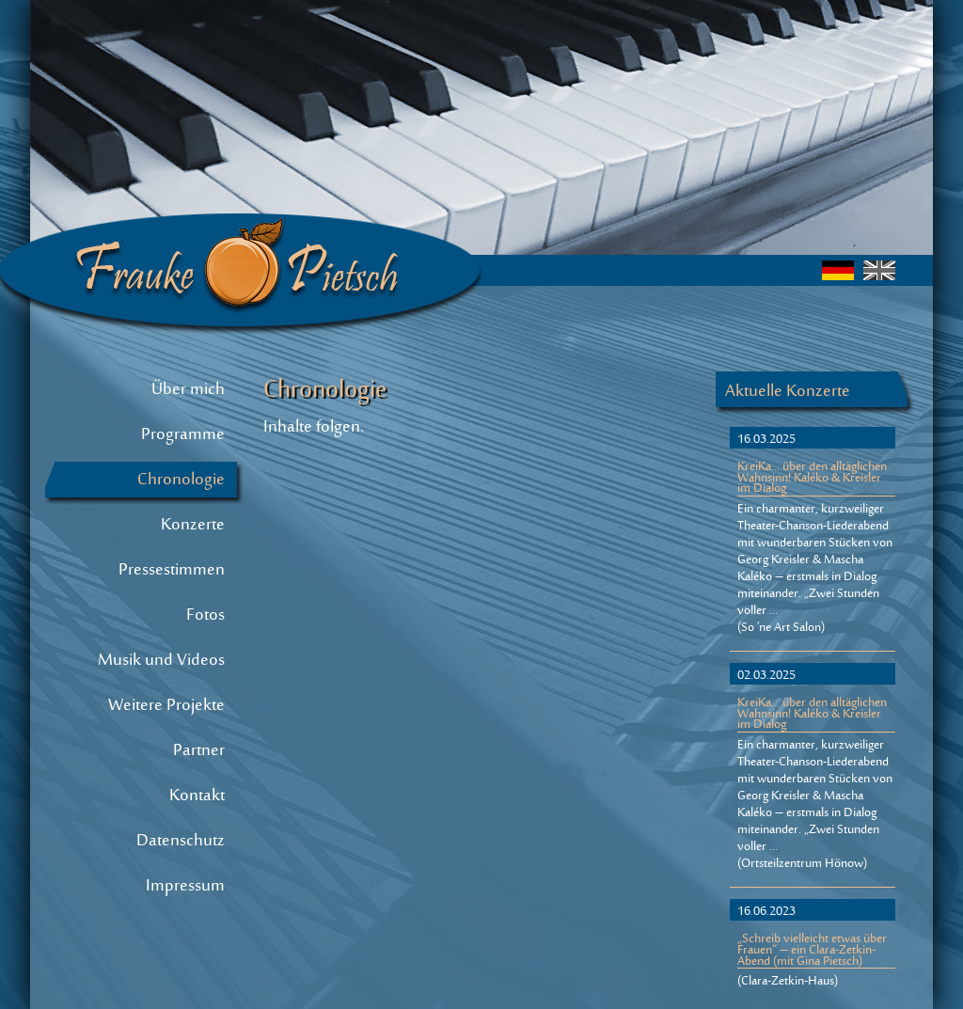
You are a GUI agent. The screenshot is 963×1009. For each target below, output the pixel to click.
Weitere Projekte (166, 706)
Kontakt (197, 796)
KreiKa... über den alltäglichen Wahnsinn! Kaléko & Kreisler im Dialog (812, 480)
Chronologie (181, 480)
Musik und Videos (161, 661)
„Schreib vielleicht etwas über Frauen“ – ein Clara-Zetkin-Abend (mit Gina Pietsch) (812, 952)
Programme (183, 435)
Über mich (188, 390)
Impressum (185, 887)
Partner (199, 751)
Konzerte (193, 526)
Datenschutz (180, 842)
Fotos (205, 616)
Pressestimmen (171, 571)
